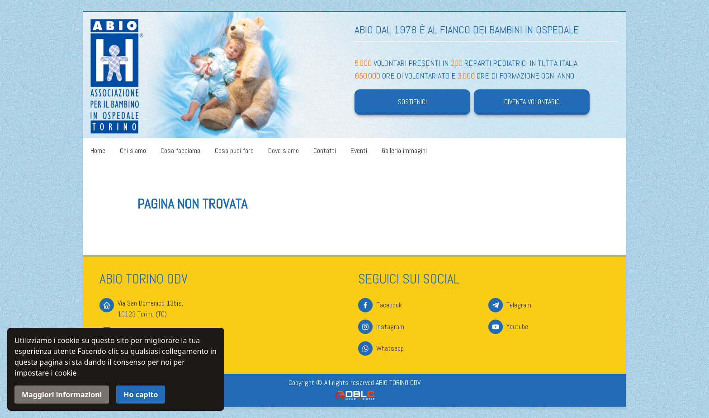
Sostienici (412, 102)
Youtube (517, 326)
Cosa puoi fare (234, 150)
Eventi (358, 150)
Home (97, 150)
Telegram (518, 305)
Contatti (324, 150)
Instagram (390, 326)
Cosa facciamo (180, 150)
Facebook (389, 305)
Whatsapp (390, 348)
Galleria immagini (404, 150)
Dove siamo (283, 150)
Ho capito (140, 394)
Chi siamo (133, 150)
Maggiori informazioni (62, 394)
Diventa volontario (532, 102)
